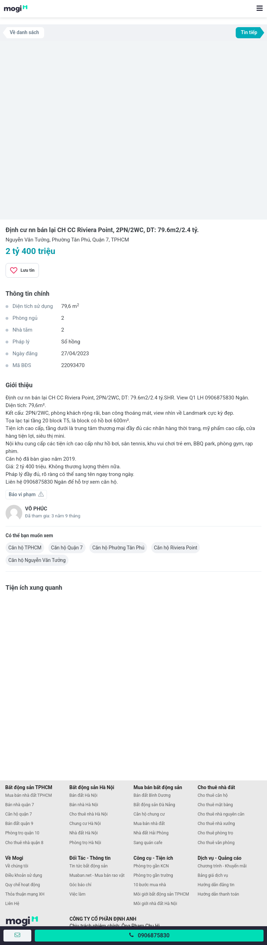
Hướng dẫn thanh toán (218, 894)
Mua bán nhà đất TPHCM (28, 795)
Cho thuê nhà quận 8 (24, 842)
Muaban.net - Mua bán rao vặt (97, 875)
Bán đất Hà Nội (84, 795)
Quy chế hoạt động (22, 884)
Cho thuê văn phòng (216, 842)
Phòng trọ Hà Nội (85, 842)
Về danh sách (24, 32)
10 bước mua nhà (150, 884)
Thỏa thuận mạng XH (24, 894)
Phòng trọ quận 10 (22, 833)
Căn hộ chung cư (149, 814)
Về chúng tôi (16, 866)
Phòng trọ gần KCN (151, 866)
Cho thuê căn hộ (213, 795)
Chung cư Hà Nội (85, 823)
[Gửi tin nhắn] (17, 936)
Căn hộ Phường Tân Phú (118, 547)
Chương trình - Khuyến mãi (222, 866)
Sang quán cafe (148, 842)
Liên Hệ (12, 903)
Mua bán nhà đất (149, 823)
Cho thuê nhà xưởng (216, 823)
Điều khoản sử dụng (23, 875)
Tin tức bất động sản (89, 866)
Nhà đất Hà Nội (84, 833)
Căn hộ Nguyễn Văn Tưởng (37, 560)
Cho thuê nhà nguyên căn (221, 814)
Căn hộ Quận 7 (67, 547)
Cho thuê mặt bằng (215, 804)
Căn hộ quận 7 (18, 814)
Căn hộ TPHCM (24, 547)
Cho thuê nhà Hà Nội (89, 814)
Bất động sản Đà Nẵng (154, 804)
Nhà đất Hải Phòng (151, 833)
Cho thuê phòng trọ (215, 833)
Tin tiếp (249, 32)
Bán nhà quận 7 (19, 804)
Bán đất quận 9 (19, 823)
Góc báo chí (80, 884)
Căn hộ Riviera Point (175, 547)
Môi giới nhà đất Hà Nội (155, 903)
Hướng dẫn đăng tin (216, 884)
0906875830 (153, 935)
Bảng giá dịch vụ (213, 875)
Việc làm (78, 894)
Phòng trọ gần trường (153, 875)
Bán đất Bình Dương (152, 795)
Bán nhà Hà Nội (84, 804)
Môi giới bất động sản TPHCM (161, 894)
